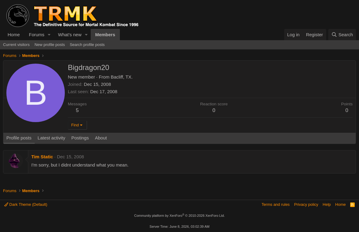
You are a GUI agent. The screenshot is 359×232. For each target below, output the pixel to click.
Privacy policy (306, 204)
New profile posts (49, 44)
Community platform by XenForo (179, 215)
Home (14, 34)
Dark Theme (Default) (25, 204)
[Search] (342, 34)
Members (105, 34)
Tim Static (42, 156)
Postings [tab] (80, 137)
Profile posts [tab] (19, 137)
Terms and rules (276, 204)
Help (327, 204)
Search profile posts (87, 44)
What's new (70, 34)
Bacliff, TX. (122, 76)
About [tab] (101, 137)
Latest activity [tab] (51, 137)
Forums (36, 34)
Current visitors (16, 44)
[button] (49, 34)
